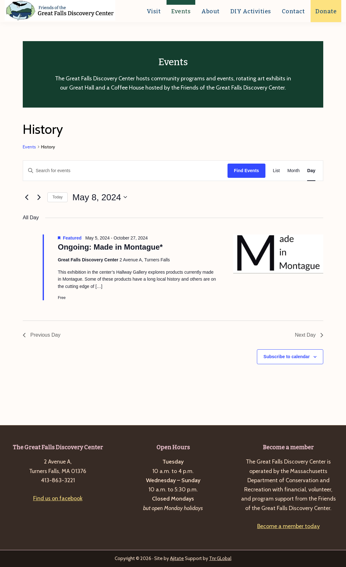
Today (57, 197)
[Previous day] (26, 197)
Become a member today (288, 526)
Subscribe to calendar (287, 356)
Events (29, 147)
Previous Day (41, 335)
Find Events (246, 170)
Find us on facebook (57, 498)
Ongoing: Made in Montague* (110, 247)
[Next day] (39, 197)
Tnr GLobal (220, 558)
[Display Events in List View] (276, 171)
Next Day (309, 335)
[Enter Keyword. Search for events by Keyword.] (125, 171)
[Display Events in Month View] (293, 171)
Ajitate (177, 558)
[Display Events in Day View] (311, 171)
